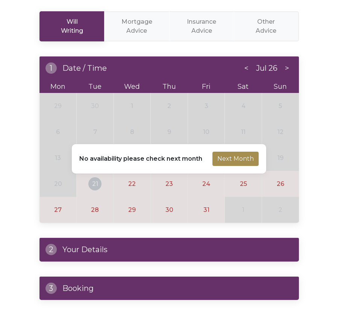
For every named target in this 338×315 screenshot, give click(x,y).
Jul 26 (266, 68)
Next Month (235, 158)
